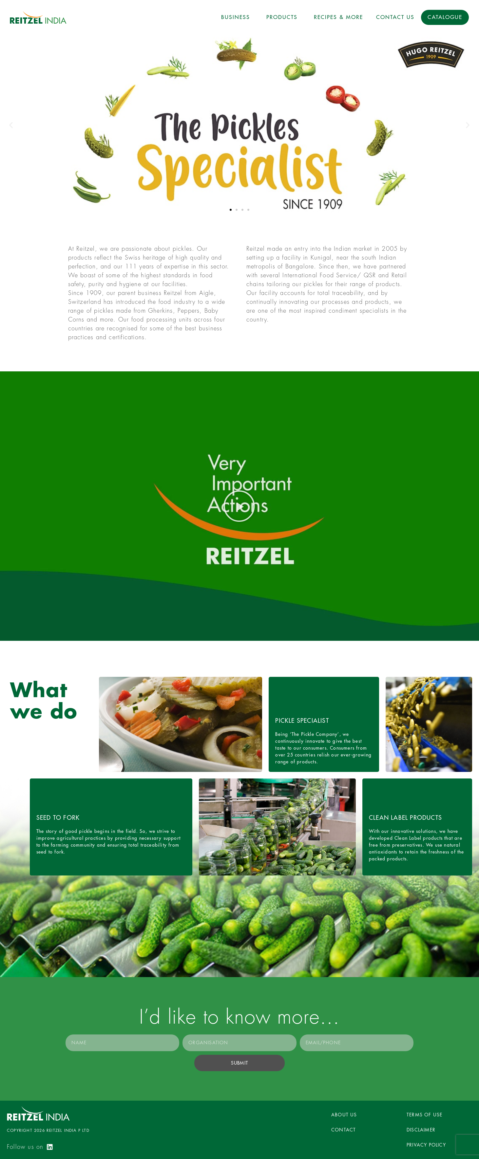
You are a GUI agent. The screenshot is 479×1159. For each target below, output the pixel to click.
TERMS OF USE (424, 1114)
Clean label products (405, 818)
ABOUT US (344, 1114)
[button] (231, 210)
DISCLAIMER (421, 1130)
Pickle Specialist (302, 721)
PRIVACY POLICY (426, 1145)
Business (237, 17)
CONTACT (343, 1130)
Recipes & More (338, 17)
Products (283, 17)
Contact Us (395, 17)
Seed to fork (58, 818)
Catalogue (445, 17)
